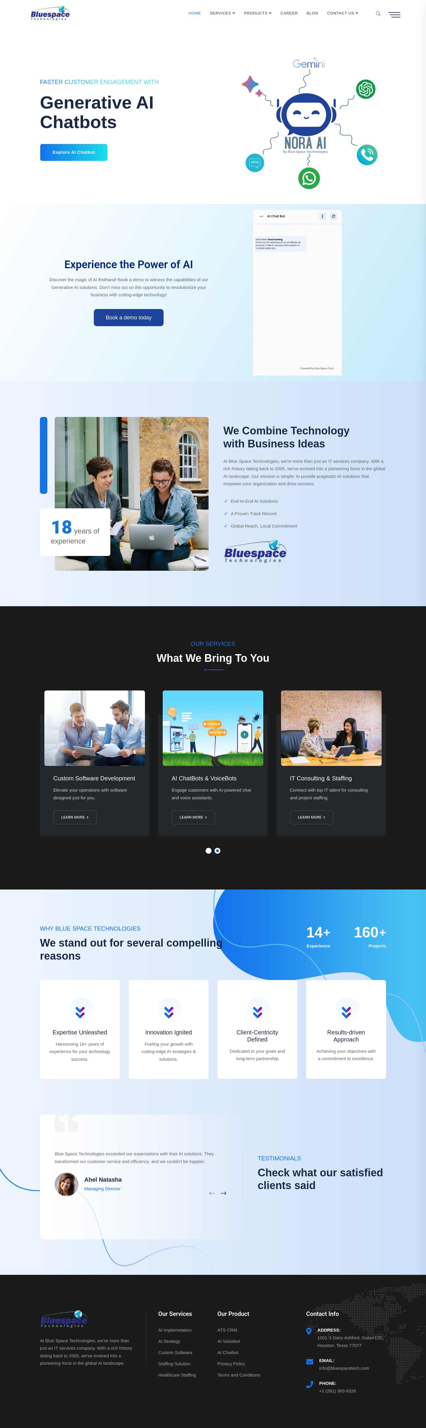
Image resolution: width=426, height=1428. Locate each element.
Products (255, 13)
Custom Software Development (94, 778)
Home (194, 13)
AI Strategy (169, 1341)
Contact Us (340, 13)
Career (289, 13)
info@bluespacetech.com (344, 1368)
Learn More (75, 817)
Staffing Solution (174, 1363)
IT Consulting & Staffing (321, 778)
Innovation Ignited (168, 1032)
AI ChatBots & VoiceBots (204, 778)
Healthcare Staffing (177, 1374)
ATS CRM (227, 1329)
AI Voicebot (228, 1341)
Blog (312, 13)
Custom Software (175, 1352)
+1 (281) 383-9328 (337, 1390)
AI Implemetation (175, 1329)
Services (220, 13)
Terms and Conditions (238, 1374)
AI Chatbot (227, 1352)
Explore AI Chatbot (74, 152)
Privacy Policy (231, 1363)
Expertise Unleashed (80, 1032)
